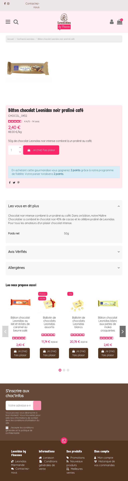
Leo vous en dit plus (64, 206)
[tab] (64, 207)
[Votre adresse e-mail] (19, 405)
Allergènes (64, 268)
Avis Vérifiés (64, 252)
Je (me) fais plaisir (41, 150)
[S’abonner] (37, 405)
